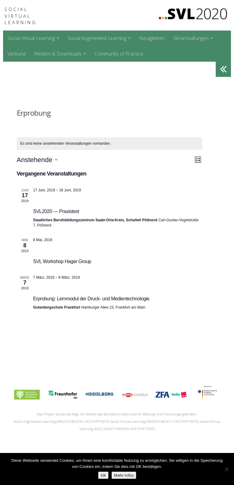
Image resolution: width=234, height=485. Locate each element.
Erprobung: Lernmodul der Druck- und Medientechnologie (91, 298)
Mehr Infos (124, 475)
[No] (226, 469)
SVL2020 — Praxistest (56, 211)
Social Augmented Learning (97, 38)
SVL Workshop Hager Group (62, 261)
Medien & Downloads (58, 53)
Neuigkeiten (152, 38)
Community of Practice (118, 53)
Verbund (16, 53)
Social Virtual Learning (21, 15)
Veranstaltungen (191, 38)
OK (103, 475)
